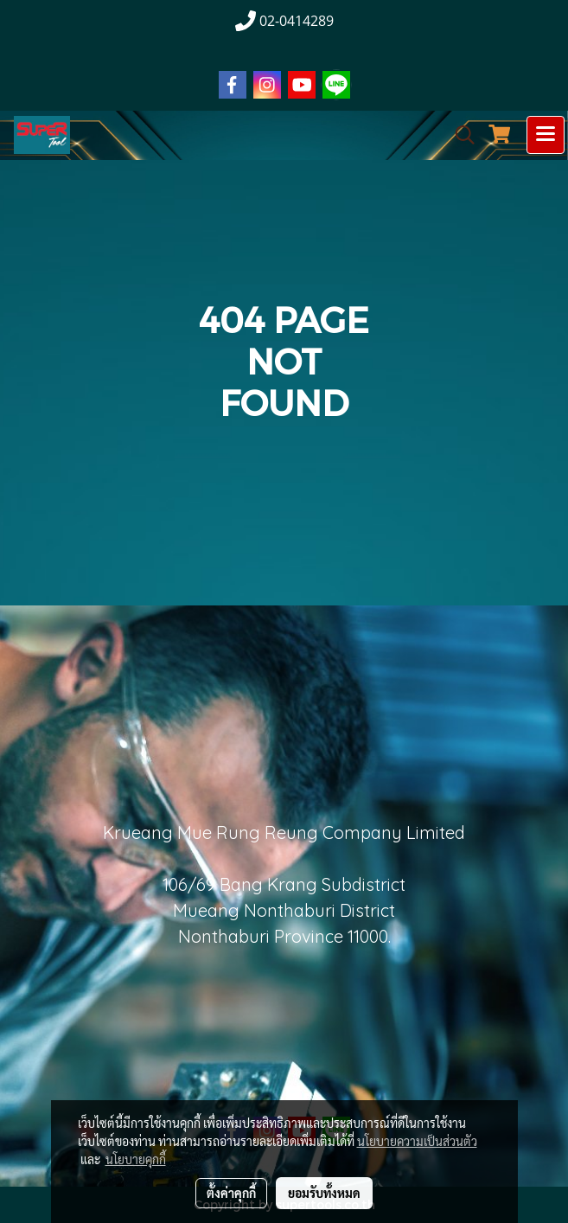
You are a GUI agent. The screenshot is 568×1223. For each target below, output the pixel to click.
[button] (459, 134)
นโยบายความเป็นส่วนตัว (417, 1141)
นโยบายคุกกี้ (135, 1159)
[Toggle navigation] (546, 135)
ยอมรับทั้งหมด (324, 1193)
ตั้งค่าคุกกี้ (231, 1193)
